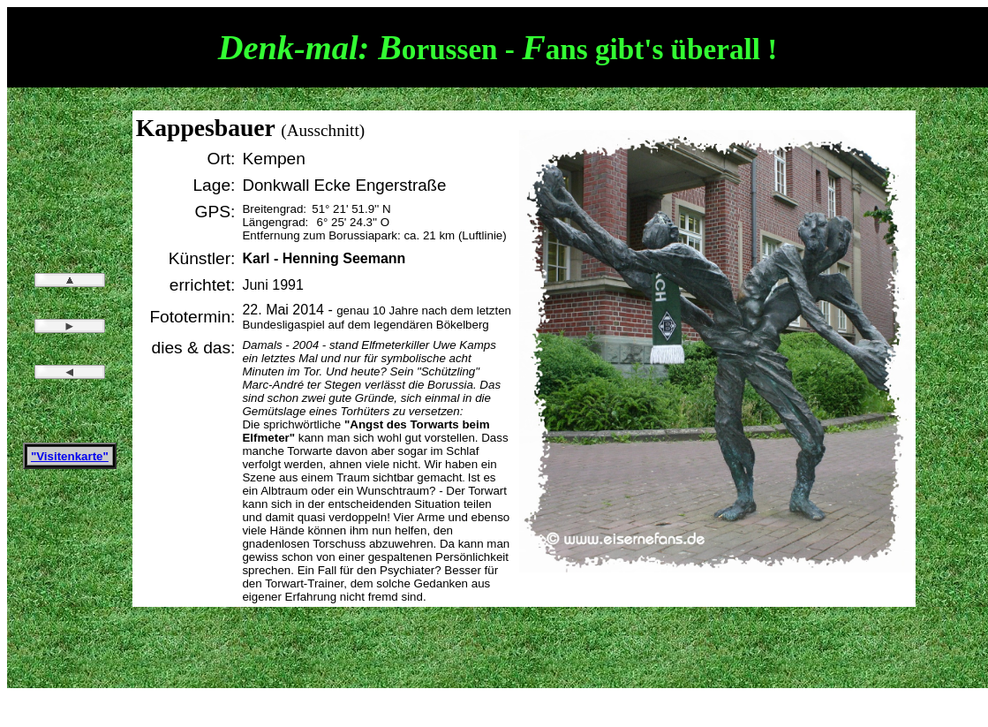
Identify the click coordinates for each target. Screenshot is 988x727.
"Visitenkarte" (70, 456)
